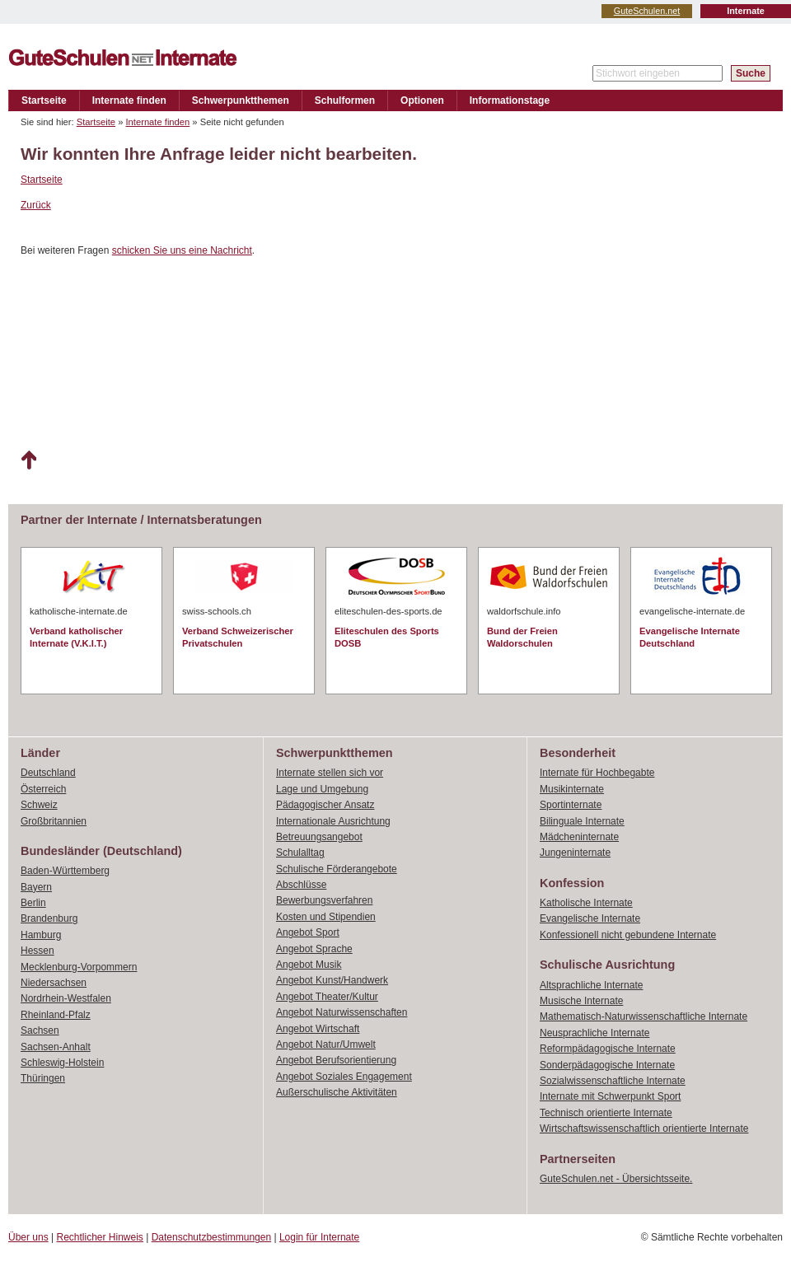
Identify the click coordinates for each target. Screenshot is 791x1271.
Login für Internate (319, 1237)
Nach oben (28, 460)
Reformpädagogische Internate (608, 1048)
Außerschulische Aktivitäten (336, 1092)
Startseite (44, 100)
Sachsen (40, 1030)
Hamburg (41, 935)
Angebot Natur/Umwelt (326, 1044)
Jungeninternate (575, 852)
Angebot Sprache (314, 949)
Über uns (28, 1237)
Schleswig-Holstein (62, 1062)
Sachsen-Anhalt (56, 1047)
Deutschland (48, 772)
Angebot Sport (307, 932)
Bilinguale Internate (582, 821)
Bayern (36, 887)
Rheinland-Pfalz (56, 1015)
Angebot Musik (308, 964)
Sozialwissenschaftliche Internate (613, 1080)
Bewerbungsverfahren (324, 900)
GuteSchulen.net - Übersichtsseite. (616, 1179)
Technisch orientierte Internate (606, 1113)
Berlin (33, 903)
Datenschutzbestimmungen (211, 1237)
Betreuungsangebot (319, 837)
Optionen (422, 100)
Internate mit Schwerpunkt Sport (610, 1096)
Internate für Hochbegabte (597, 772)
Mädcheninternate (579, 837)
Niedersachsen (54, 982)
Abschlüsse (301, 884)
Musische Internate (581, 1001)
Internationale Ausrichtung (333, 821)
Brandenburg (49, 918)
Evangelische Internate (590, 918)
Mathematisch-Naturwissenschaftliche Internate (643, 1016)
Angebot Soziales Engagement (344, 1076)
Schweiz (39, 805)
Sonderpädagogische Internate (607, 1065)
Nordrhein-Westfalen (66, 998)
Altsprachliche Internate (591, 985)
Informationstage (510, 100)
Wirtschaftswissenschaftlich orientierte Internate (644, 1128)
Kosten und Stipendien (326, 917)
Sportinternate (570, 805)
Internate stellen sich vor (329, 772)
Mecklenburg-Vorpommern (79, 967)
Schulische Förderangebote (336, 869)
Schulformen (345, 100)
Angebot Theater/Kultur (327, 996)
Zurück (36, 205)
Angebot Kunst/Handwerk (332, 980)
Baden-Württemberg (65, 870)
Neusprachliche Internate (594, 1033)
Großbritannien (54, 821)
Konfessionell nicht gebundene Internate (628, 935)
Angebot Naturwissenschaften (341, 1012)
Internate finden (129, 100)
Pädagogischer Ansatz (325, 805)
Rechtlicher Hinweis (100, 1237)
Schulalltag (300, 852)
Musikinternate (572, 789)
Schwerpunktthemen (240, 100)
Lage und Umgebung (322, 789)
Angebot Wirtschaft (317, 1029)
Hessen (37, 950)
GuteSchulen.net (647, 11)
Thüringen (43, 1078)
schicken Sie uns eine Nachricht (182, 250)
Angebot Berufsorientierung (336, 1060)
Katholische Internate (586, 903)
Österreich (43, 789)
